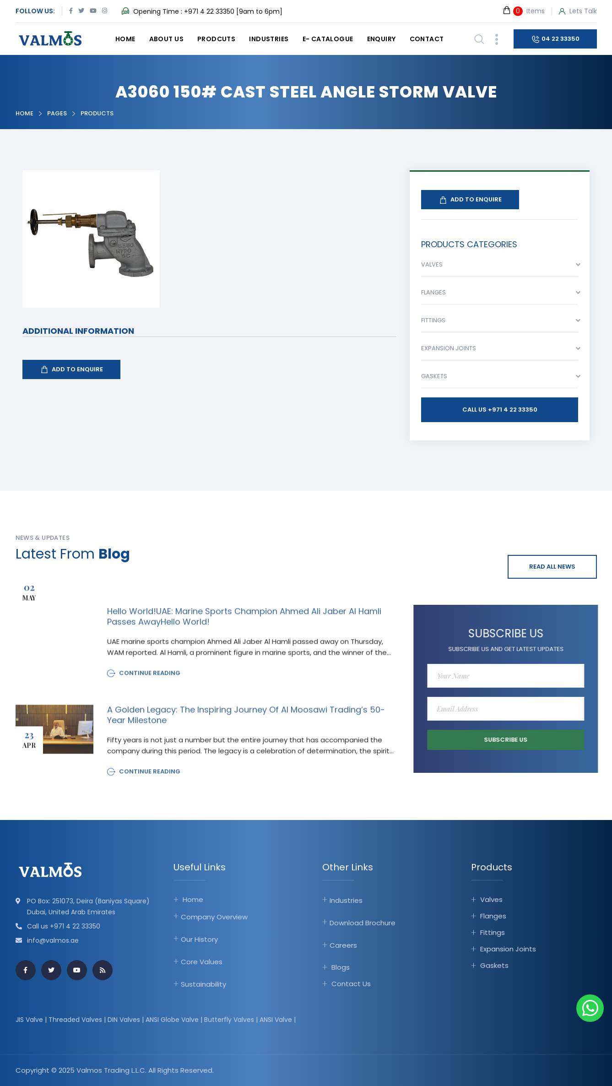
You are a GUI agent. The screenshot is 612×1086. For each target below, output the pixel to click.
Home (125, 38)
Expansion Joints (508, 949)
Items (523, 10)
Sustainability (203, 984)
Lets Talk (578, 11)
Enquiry (381, 38)
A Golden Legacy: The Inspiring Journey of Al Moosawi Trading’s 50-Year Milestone (246, 721)
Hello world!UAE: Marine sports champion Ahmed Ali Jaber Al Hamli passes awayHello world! (244, 622)
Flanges (493, 916)
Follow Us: (35, 11)
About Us (166, 38)
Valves (491, 899)
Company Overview (214, 917)
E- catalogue (328, 38)
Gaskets (494, 965)
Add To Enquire (71, 369)
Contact (427, 38)
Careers (343, 945)
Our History (199, 939)
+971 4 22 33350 (209, 11)
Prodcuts (216, 38)
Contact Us (351, 983)
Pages (57, 113)
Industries (268, 38)
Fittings (492, 932)
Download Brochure (362, 923)
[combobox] (499, 267)
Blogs (340, 967)
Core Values (201, 962)
